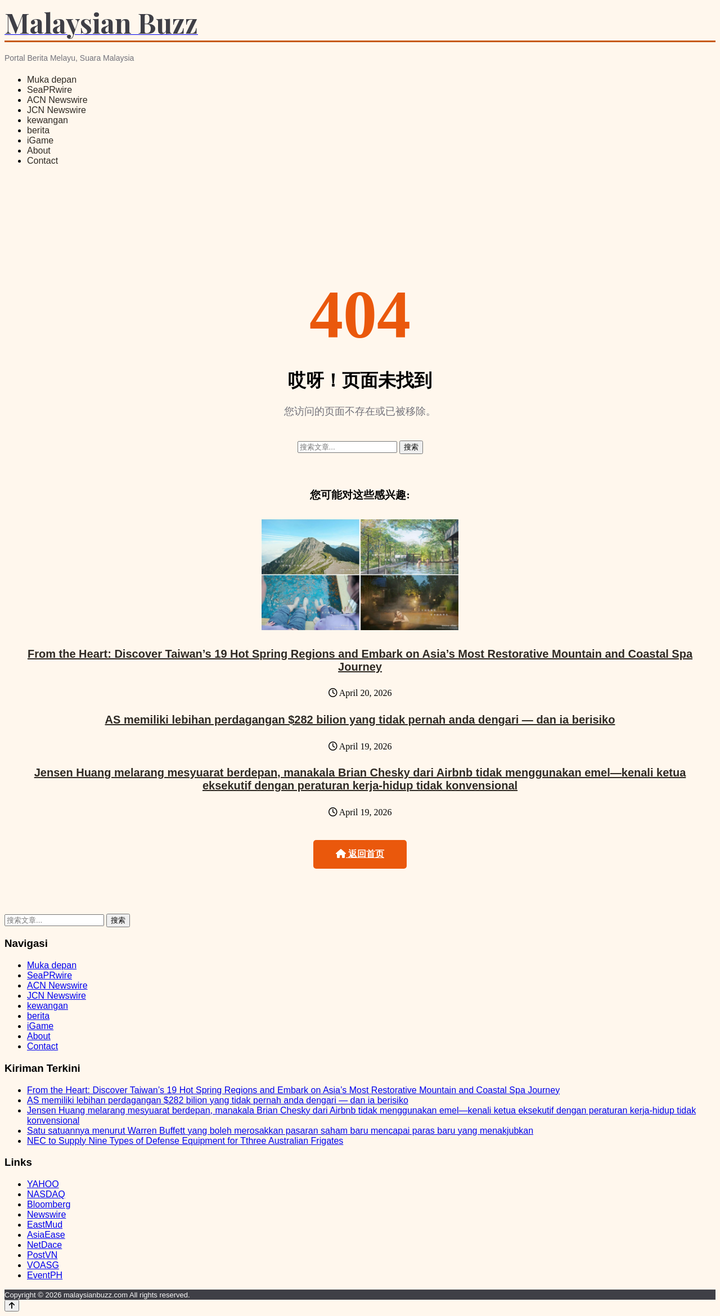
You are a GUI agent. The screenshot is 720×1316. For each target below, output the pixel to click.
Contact (42, 160)
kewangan (47, 120)
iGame (40, 140)
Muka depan (51, 79)
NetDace (44, 1245)
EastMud (44, 1224)
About (39, 150)
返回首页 (360, 854)
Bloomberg (48, 1204)
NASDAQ (46, 1194)
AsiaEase (46, 1234)
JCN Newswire (56, 110)
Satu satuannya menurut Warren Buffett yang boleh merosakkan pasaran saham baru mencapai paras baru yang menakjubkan (280, 1130)
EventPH (44, 1275)
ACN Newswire (57, 100)
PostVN (42, 1255)
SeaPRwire (49, 90)
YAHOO (43, 1184)
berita (38, 130)
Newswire (46, 1214)
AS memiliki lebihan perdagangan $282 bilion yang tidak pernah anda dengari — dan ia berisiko (360, 719)
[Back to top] (11, 1305)
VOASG (43, 1265)
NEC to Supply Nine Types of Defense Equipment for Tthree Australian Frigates (185, 1141)
